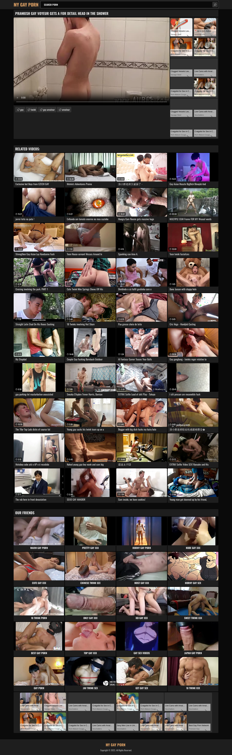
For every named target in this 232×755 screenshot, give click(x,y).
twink (33, 110)
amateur (66, 110)
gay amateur (49, 110)
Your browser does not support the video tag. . (92, 61)
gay (21, 110)
